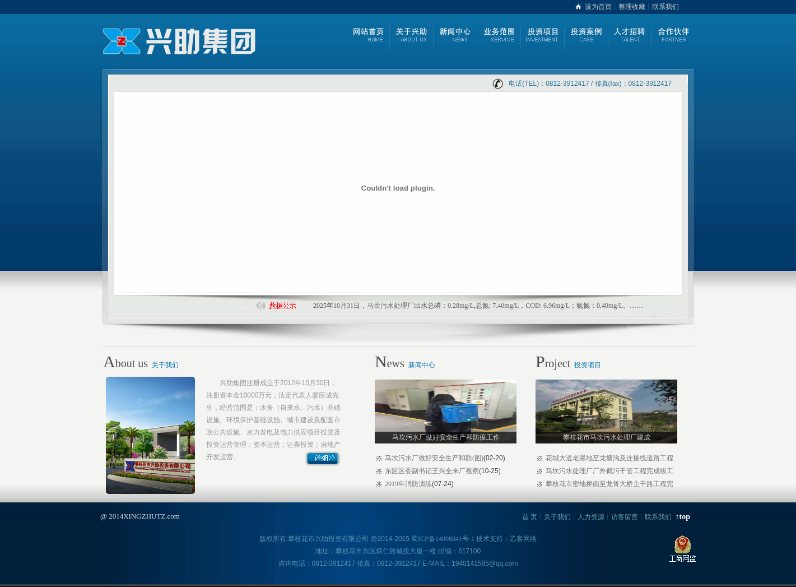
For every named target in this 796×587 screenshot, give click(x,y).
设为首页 (598, 7)
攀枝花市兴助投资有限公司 (328, 539)
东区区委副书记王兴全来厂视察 (432, 471)
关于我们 (165, 365)
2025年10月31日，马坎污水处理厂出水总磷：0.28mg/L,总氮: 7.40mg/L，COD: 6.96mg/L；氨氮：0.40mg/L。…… (478, 305)
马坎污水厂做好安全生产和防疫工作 (446, 437)
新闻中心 (421, 365)
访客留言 (624, 517)
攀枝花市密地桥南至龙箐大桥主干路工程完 (609, 484)
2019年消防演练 (408, 484)
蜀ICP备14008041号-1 (442, 539)
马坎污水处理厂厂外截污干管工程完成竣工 (609, 471)
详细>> (323, 458)
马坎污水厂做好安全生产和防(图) (434, 458)
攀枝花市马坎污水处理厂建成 (606, 437)
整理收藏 (631, 7)
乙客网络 (523, 539)
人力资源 (591, 517)
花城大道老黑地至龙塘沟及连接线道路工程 (609, 458)
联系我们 (665, 7)
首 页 (529, 517)
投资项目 (587, 365)
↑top (683, 516)
